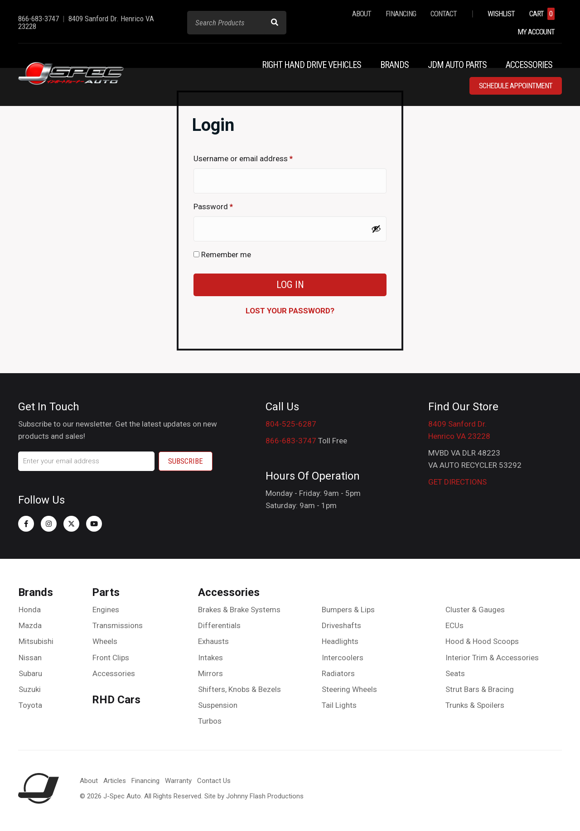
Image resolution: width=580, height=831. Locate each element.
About (89, 781)
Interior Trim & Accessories (492, 657)
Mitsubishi (36, 641)
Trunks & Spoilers (474, 705)
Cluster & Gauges (475, 609)
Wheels (104, 641)
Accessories (113, 673)
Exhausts (213, 641)
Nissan (30, 657)
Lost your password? (290, 310)
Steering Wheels (349, 689)
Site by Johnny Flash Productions (254, 796)
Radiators (338, 673)
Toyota (30, 705)
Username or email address (258, 157)
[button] (26, 524)
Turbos (210, 720)
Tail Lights (339, 705)
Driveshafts (341, 625)
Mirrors (210, 673)
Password (228, 205)
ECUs (454, 625)
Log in (290, 284)
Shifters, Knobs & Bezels (239, 689)
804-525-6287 (291, 423)
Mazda (30, 625)
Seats (455, 673)
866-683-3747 (291, 440)
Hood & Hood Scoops (482, 641)
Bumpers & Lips (348, 609)
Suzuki (30, 689)
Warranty (178, 781)
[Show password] (376, 229)
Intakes (210, 657)
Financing (145, 781)
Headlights (340, 641)
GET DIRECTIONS (457, 481)
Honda (30, 609)
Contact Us (214, 781)
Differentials (219, 625)
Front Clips (110, 657)
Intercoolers (342, 657)
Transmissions (117, 625)
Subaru (30, 673)
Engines (105, 609)
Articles (114, 781)
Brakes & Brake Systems (239, 609)
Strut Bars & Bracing (479, 689)
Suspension (217, 705)
